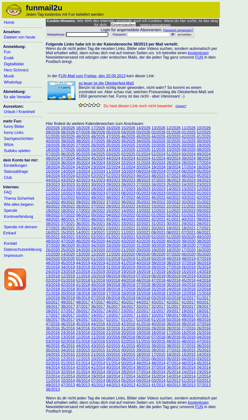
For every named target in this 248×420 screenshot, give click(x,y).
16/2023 (143, 189)
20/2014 (83, 376)
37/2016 (204, 324)
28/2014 (128, 372)
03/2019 (204, 276)
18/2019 (143, 272)
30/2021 (173, 224)
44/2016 (98, 324)
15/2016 (204, 333)
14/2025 (113, 150)
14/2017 (98, 315)
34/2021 (113, 224)
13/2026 (158, 128)
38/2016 (189, 324)
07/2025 (53, 154)
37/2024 (53, 163)
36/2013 (53, 389)
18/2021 (189, 228)
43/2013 (128, 385)
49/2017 (68, 302)
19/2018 (83, 293)
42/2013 (143, 385)
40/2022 (68, 202)
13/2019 (53, 276)
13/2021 (98, 232)
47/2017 (98, 302)
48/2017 (83, 302)
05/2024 (204, 171)
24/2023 (189, 185)
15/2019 (189, 272)
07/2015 (143, 359)
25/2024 (68, 167)
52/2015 (128, 341)
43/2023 (68, 180)
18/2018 (98, 293)
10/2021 (143, 232)
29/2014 (113, 372)
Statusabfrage (16, 171)
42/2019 (113, 263)
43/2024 (128, 158)
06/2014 (113, 381)
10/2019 (98, 276)
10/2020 (128, 254)
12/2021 (113, 232)
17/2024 (189, 167)
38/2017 (68, 307)
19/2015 (128, 354)
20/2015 (113, 354)
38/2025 (83, 141)
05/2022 (98, 215)
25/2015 (204, 350)
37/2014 (158, 368)
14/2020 (68, 254)
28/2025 (68, 145)
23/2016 (83, 333)
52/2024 (158, 154)
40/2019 (143, 263)
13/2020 (83, 254)
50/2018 (113, 280)
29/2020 (173, 246)
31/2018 (68, 289)
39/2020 (189, 241)
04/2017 (83, 320)
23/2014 (204, 372)
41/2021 (173, 219)
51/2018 (98, 280)
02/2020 (83, 259)
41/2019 (128, 263)
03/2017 (98, 320)
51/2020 (173, 237)
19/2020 (158, 250)
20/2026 (53, 128)
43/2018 (53, 285)
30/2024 (158, 163)
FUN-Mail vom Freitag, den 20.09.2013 (91, 76)
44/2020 (113, 241)
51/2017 (204, 298)
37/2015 (189, 346)
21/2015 (98, 354)
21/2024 (128, 167)
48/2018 (143, 280)
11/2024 (113, 171)
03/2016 (53, 341)
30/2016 (143, 328)
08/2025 (204, 150)
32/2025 (173, 141)
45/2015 (68, 346)
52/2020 (158, 237)
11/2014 (53, 381)
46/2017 (113, 302)
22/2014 (53, 376)
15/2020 (53, 254)
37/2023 (158, 180)
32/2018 (53, 289)
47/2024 (68, 158)
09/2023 (83, 193)
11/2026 (189, 128)
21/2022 (189, 206)
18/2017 (204, 311)
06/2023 (128, 193)
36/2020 (68, 246)
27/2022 (98, 206)
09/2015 (113, 359)
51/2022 (68, 198)
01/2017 (128, 320)
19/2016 (143, 333)
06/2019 (158, 276)
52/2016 (143, 320)
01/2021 (113, 237)
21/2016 (113, 333)
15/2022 (113, 211)
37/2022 (113, 202)
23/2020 (98, 250)
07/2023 (113, 193)
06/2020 (189, 254)
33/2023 (53, 185)
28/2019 (158, 267)
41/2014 (98, 368)
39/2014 (128, 368)
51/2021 (189, 215)
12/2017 (128, 315)
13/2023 (189, 189)
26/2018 (143, 289)
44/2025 (158, 137)
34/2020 (98, 246)
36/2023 (173, 180)
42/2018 (68, 285)
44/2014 (53, 368)
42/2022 (204, 198)
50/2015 (158, 341)
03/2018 (158, 298)
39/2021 (204, 219)
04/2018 (143, 298)
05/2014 (128, 381)
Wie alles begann (19, 204)
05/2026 (113, 132)
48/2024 (53, 158)
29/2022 (68, 206)
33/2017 (143, 307)
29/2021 (189, 224)
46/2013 (83, 385)
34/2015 (68, 350)
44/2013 (113, 385)
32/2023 (68, 185)
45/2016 (83, 324)
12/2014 (204, 376)
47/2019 (204, 259)
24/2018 (173, 289)
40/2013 (173, 385)
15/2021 (68, 232)
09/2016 (128, 337)
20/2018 (68, 293)
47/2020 (68, 241)
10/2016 (113, 337)
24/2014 (189, 372)
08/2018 (83, 298)
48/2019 (189, 259)
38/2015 (173, 346)
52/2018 (83, 280)
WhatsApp (13, 82)
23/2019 (68, 272)
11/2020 (113, 254)
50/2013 (204, 381)
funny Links (13, 132)
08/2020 (158, 254)
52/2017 (189, 298)
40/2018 (98, 285)
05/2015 (173, 359)
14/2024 (68, 171)
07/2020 (173, 254)
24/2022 (143, 206)
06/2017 (53, 320)
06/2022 (83, 215)
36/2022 (128, 202)
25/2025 (113, 145)
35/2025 (128, 141)
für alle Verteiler (17, 97)
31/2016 (128, 328)
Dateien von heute (19, 37)
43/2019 (98, 263)
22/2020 (113, 250)
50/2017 (53, 302)
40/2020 (173, 241)
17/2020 (189, 250)
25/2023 (173, 185)
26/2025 (98, 145)
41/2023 (98, 180)
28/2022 (83, 206)
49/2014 (143, 363)
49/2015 (173, 341)
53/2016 (98, 341)
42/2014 (83, 368)
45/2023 (204, 176)
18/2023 (113, 189)
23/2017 (128, 311)
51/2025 (53, 137)
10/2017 (158, 315)
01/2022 (158, 215)
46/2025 (128, 137)
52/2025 (204, 132)
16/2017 (68, 315)
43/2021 (143, 219)
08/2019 (128, 276)
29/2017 (204, 307)
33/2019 (83, 267)
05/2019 (173, 276)
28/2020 (189, 246)
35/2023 (189, 180)
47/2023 (173, 176)
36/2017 (98, 307)
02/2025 (128, 154)
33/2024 (113, 163)
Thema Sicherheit (19, 198)
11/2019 (83, 276)
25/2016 (53, 333)
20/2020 (143, 250)
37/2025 (98, 141)
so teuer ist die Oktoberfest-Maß (106, 83)
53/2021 (128, 237)
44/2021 (128, 219)
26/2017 (83, 311)
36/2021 (83, 224)
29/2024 (173, 163)
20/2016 (128, 333)
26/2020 (53, 250)
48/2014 (158, 363)
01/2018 (68, 280)
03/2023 (173, 193)
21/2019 (98, 272)
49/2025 (83, 137)
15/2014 (158, 376)
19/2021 (173, 228)
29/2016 (158, 328)
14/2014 (173, 376)
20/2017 (173, 311)
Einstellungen (15, 165)
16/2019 (173, 272)
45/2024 (98, 158)
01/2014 (83, 363)
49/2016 (189, 320)
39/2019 (158, 263)
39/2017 (53, 307)
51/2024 (173, 154)
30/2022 (53, 206)
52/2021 (173, 215)
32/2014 (68, 372)
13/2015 (53, 359)
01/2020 (98, 259)
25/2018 (158, 289)
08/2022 (53, 215)
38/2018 (128, 285)
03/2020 (68, 259)
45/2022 (158, 198)
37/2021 (68, 224)
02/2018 (173, 298)
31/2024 (143, 163)
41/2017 (189, 302)
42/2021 (158, 219)
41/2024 (158, 158)
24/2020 (83, 250)
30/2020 (158, 246)
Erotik (9, 58)
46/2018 (173, 280)
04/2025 (98, 154)
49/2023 (143, 176)
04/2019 (189, 276)
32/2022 (189, 202)
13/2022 (143, 211)
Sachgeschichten (18, 139)
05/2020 (204, 254)
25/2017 (98, 311)
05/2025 (83, 154)
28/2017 (53, 311)
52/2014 (98, 363)
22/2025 (158, 145)
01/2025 (189, 132)
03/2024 (68, 176)
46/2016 (68, 324)
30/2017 (189, 307)
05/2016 (189, 337)
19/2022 (53, 211)
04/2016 (204, 337)
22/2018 (204, 289)
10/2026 (204, 128)
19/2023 (98, 189)
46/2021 (98, 219)
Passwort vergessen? (178, 30)
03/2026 (143, 132)
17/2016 (173, 333)
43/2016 (113, 324)
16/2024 (204, 167)
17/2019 (158, 272)
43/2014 (68, 368)
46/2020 (83, 241)
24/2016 (68, 333)
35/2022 (143, 202)
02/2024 (83, 176)
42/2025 (189, 137)
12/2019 (68, 276)
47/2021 (83, 219)
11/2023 (53, 193)
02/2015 (53, 363)
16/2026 (113, 128)
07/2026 (83, 132)
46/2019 (53, 263)
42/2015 (113, 346)
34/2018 (189, 285)
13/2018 (173, 293)
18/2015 (143, 354)
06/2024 (189, 171)
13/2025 (128, 150)
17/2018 (113, 293)
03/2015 (204, 359)
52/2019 (128, 259)
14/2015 (204, 354)
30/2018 (83, 289)
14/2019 (204, 272)
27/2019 (173, 267)
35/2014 (189, 368)
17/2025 (68, 150)
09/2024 (143, 171)
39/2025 (68, 141)
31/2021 (158, 224)
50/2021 (204, 215)
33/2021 (128, 224)
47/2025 (113, 137)
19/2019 (128, 272)
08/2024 (158, 171)
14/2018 (158, 293)
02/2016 (68, 341)
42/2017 (173, 302)
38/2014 (143, 368)
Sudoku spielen (17, 151)
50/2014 (128, 363)
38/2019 (173, 263)
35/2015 (53, 350)
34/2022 (158, 202)
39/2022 (83, 202)
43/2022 (189, 198)
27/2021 (53, 228)
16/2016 (189, 333)
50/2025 (68, 137)
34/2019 (68, 267)
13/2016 (68, 337)
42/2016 (128, 324)
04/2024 (53, 176)
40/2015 (143, 346)
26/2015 (189, 350)
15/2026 (128, 128)
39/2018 (113, 285)
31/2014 (83, 372)
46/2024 (83, 158)
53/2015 (113, 341)
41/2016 (143, 324)
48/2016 (204, 320)
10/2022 (189, 211)
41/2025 (204, 137)
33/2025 (158, 141)
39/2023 (128, 180)
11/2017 (143, 315)
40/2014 (113, 368)
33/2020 (113, 246)
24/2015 (53, 354)
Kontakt (10, 243)
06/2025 (68, 154)
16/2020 (204, 250)
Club (8, 178)
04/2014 (143, 381)
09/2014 (83, 381)
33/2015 (83, 350)
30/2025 (204, 141)
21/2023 (68, 189)
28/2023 (128, 185)
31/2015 (113, 350)
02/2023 (189, 193)
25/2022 (128, 206)
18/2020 (173, 250)
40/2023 (113, 180)
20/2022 (204, 206)
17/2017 (53, 315)
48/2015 (189, 341)
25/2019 (204, 267)
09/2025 (189, 150)
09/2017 (173, 315)
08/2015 (128, 359)
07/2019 (143, 276)
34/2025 (143, 141)
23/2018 (189, 289)
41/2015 (128, 346)
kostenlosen (198, 53)
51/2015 (143, 341)
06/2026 (98, 132)
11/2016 (98, 337)
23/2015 (68, 354)
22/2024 (113, 167)
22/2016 (98, 333)
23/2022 (158, 206)
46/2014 (189, 363)
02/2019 (53, 280)
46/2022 (143, 198)
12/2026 (173, 128)
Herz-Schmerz (16, 70)
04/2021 (68, 237)
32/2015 (98, 350)
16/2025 (83, 150)
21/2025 (173, 145)
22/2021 (128, 228)
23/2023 (204, 185)
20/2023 (83, 189)
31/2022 (204, 202)
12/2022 (158, 211)
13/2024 (83, 171)
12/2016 (83, 337)
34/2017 (128, 307)
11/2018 (204, 293)
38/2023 (143, 180)
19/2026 (68, 128)
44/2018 (204, 280)
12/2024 (98, 171)
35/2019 (53, 267)
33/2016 (98, 328)
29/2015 (143, 350)
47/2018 (158, 280)
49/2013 (53, 385)
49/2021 (53, 219)
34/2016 (83, 328)
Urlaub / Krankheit (19, 112)
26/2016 (204, 328)
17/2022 (83, 211)
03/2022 (128, 215)
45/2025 (143, 137)
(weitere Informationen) (155, 25)
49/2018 (128, 280)
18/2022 (68, 211)
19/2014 (98, 376)
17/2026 (98, 128)
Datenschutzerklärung (23, 249)
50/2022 (83, 198)
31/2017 (173, 307)
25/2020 (68, 250)
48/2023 (158, 176)
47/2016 (53, 324)
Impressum (13, 255)
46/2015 (53, 346)
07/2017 (204, 315)
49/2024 (204, 154)
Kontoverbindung (18, 216)
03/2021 (83, 237)
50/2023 (128, 176)
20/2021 (158, 228)
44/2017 (143, 302)
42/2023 (83, 180)
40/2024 (173, 158)
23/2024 (98, 167)
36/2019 (204, 263)
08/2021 (173, 232)
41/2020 (158, 241)
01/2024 (143, 154)
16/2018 (128, 293)
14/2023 (173, 189)
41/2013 (158, 385)
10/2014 (68, 381)
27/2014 (143, 372)
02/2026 (158, 132)
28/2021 (204, 224)
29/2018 (98, 289)
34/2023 (204, 180)
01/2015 (68, 363)
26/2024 (53, 167)
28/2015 (158, 350)
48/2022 (113, 198)
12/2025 (143, 150)
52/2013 (173, 381)
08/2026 (68, 132)
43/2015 (98, 346)
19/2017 (189, 311)
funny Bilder (14, 126)
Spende (10, 210)
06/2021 (204, 232)
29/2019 (143, 267)
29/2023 (113, 185)
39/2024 (189, 158)
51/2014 (113, 363)
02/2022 (143, 215)
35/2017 (113, 307)
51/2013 (189, 381)
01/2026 (173, 132)
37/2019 (189, 263)
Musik (9, 76)
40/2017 (204, 302)
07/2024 (173, 171)
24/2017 (113, 311)
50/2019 (158, 259)
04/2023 (158, 193)
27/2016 (189, 328)
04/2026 (128, 132)
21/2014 (68, 376)
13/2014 (189, 376)
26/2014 (158, 372)
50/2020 (189, 237)
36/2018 (158, 285)
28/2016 (173, 328)
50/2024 (189, 154)
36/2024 (68, 163)
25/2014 (173, 372)
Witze (9, 145)
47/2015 (204, 341)
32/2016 (113, 328)
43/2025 (173, 137)
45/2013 (98, 385)
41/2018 (83, 285)
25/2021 (83, 228)
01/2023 (204, 193)
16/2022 (98, 211)
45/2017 (128, 302)
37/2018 (143, 285)
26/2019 (189, 267)
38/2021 (53, 224)
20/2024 (143, 167)
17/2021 (204, 228)
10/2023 (68, 193)
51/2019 (143, 259)
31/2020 (143, 246)
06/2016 (173, 337)
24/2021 (98, 228)
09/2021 (158, 232)
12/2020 (98, 254)
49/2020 (204, 237)
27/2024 (204, 163)
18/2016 (158, 333)
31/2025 (189, 141)
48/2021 (68, 219)
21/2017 (158, 311)
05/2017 (68, 320)
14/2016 (53, 337)
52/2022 (53, 198)
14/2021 (83, 232)
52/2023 (98, 176)
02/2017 (113, 320)
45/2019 (68, 263)
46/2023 (189, 176)
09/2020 (143, 254)
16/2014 (143, 376)
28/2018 (113, 289)
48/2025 (98, 137)
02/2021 (98, 237)
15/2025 (98, 150)
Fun (7, 52)
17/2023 (128, 189)
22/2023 (53, 189)
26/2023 (158, 185)
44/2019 (83, 263)
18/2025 (53, 150)
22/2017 (143, 311)
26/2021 (68, 228)
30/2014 (98, 372)
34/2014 (204, 368)
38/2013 (189, 385)
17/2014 (128, 376)
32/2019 (98, 267)
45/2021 (113, 219)
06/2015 (158, 359)
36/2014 (173, 368)
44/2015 (83, 346)
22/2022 (173, 206)
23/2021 (113, 228)
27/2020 (204, 246)
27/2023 (143, 185)
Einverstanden (123, 25)
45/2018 (189, 280)
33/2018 (204, 285)
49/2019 (173, 259)
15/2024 (53, 171)
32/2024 (128, 163)
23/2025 (143, 145)
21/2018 (53, 293)
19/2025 (204, 145)
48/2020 (53, 241)
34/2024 (98, 163)
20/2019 (113, 272)
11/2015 (83, 359)
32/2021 (143, 224)
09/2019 (113, 276)
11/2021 (128, 232)
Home (9, 22)
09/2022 (204, 211)
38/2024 (204, 158)
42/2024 (143, 158)
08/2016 (143, 337)
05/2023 (143, 193)
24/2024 (83, 167)
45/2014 (204, 363)
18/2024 (173, 167)
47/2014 (173, 363)
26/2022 (113, 206)
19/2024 (158, 167)
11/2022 (173, 211)
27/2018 (128, 289)
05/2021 (53, 237)
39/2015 (158, 346)
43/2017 (158, 302)
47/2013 (68, 385)
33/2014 (53, 372)
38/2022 (98, 202)
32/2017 (158, 307)
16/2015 (173, 354)
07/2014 (98, 381)
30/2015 (128, 350)
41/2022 (53, 202)
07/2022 (68, 215)
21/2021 (143, 228)
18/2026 (83, 128)
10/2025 (173, 150)
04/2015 (189, 359)
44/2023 (53, 180)
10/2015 (98, 359)
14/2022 (128, 211)
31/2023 (83, 185)
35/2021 (98, 224)
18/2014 (113, 376)
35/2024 (83, 163)
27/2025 (83, 145)
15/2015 (189, 354)
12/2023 (204, 189)
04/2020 (53, 259)
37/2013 (204, 385)
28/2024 (189, 163)
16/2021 (53, 232)
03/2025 (113, 154)
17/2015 (158, 354)
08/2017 (189, 315)
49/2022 (98, 198)
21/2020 (128, 250)
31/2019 (113, 267)
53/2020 (143, 237)
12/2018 (189, 293)
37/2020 (53, 246)
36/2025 (113, 141)
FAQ (8, 192)
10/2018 (53, 298)
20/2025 (189, 145)
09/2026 (53, 132)
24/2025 (128, 145)
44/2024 (113, 158)
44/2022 (173, 198)
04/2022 (113, 215)
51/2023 (113, 176)
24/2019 (53, 272)
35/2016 (68, 328)
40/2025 (53, 141)
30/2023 (98, 185)
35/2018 (173, 285)
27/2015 (173, 350)
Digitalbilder (14, 64)
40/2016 (158, 324)
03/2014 (158, 381)
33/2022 (173, 202)
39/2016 (173, 324)
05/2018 (128, 298)
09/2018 (68, 298)
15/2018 (143, 293)
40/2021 (189, 219)
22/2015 (83, 354)
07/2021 (189, 232)
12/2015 (68, 359)
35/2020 (83, 246)
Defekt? (181, 106)
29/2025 (53, 145)
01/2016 (83, 341)
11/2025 (158, 150)
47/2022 (128, 198)
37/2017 (83, 307)
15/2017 (83, 315)
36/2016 (53, 328)
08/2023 (98, 193)
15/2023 (158, 189)
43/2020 (128, 241)
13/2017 (113, 315)
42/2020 (143, 241)
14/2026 (143, 128)
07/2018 (98, 298)
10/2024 (128, 171)
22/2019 (83, 272)
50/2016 (173, 320)
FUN (199, 57)
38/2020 (204, 241)
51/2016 (158, 320)
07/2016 (158, 337)
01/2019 (113, 259)
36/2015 (204, 346)
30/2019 (128, 267)
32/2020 (128, 246)
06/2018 (113, 298)
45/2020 (98, 241)
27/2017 (68, 311)
